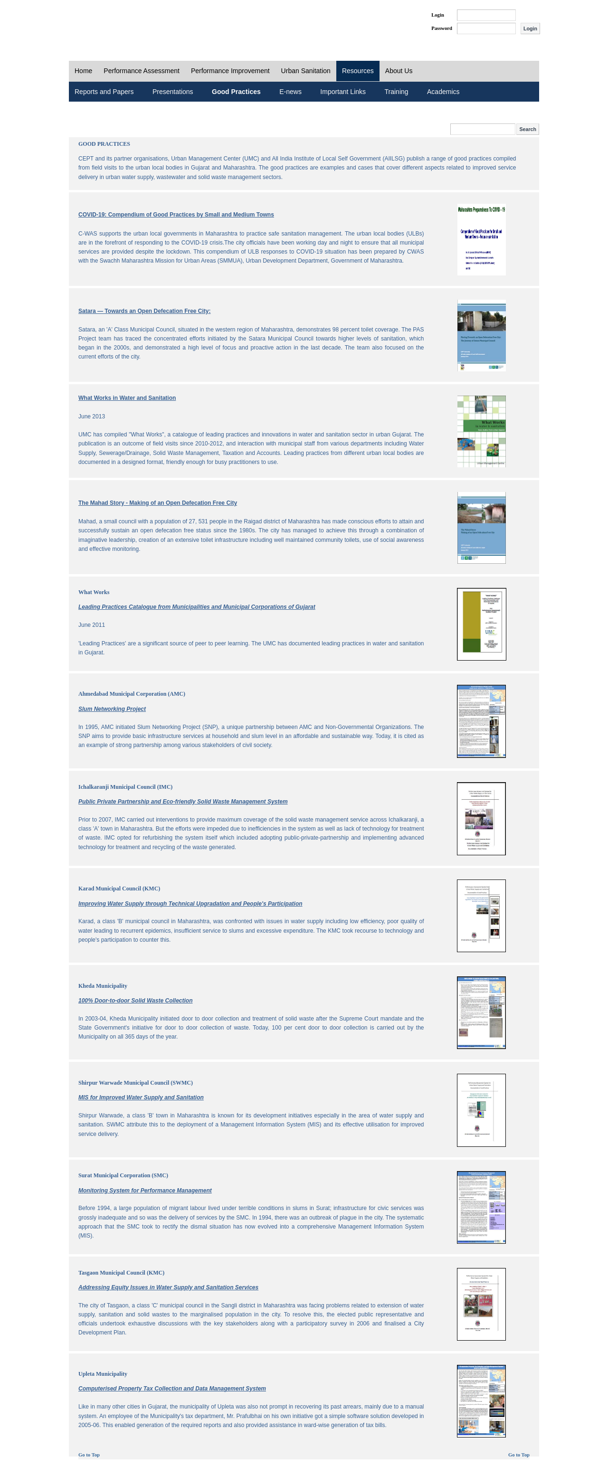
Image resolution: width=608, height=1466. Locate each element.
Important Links (343, 91)
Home (83, 71)
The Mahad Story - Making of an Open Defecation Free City (157, 503)
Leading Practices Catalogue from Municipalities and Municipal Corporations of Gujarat (196, 607)
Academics (443, 91)
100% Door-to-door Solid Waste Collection (135, 1000)
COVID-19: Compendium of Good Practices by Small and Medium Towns (176, 214)
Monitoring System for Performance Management (145, 1190)
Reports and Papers (104, 91)
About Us (399, 71)
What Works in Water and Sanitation (127, 398)
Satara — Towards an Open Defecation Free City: (144, 311)
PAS (101, 23)
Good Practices (236, 91)
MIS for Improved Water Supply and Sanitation (141, 1097)
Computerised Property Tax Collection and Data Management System (172, 1388)
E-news (290, 91)
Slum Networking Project (112, 709)
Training (396, 91)
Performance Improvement (230, 71)
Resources (358, 71)
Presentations (172, 91)
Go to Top (89, 1454)
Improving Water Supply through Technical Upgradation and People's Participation (190, 903)
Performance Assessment (142, 71)
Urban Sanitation (306, 71)
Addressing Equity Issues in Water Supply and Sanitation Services (168, 1287)
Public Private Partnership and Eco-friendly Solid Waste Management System (183, 801)
